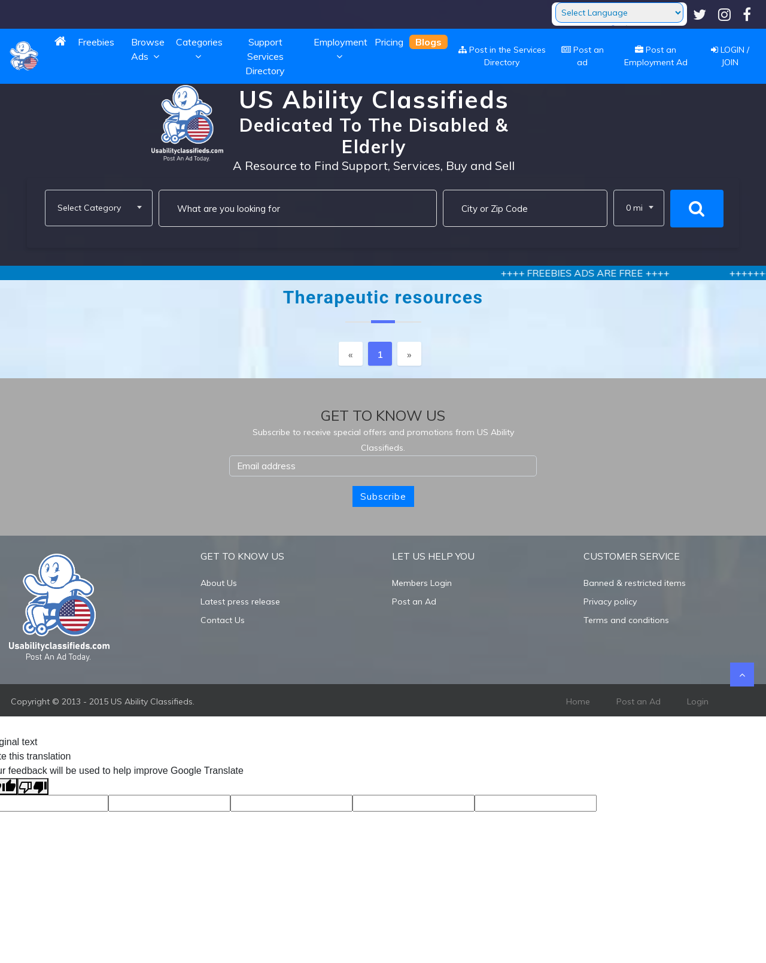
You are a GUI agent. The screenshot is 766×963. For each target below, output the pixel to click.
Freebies (96, 42)
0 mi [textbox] (634, 207)
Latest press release (240, 601)
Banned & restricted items (634, 583)
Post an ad (582, 56)
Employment (340, 49)
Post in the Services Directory (502, 56)
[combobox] (99, 208)
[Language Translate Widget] (619, 12)
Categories (199, 49)
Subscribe (383, 496)
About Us (218, 583)
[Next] (409, 354)
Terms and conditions (626, 620)
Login (698, 701)
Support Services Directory (265, 56)
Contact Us (222, 620)
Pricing (389, 42)
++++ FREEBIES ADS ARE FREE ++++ (606, 273)
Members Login (422, 583)
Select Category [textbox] (89, 207)
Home (578, 701)
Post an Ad (414, 601)
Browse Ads (148, 49)
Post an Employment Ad (656, 56)
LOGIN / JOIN (730, 56)
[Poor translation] (32, 786)
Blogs (428, 42)
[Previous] (351, 354)
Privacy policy (610, 601)
